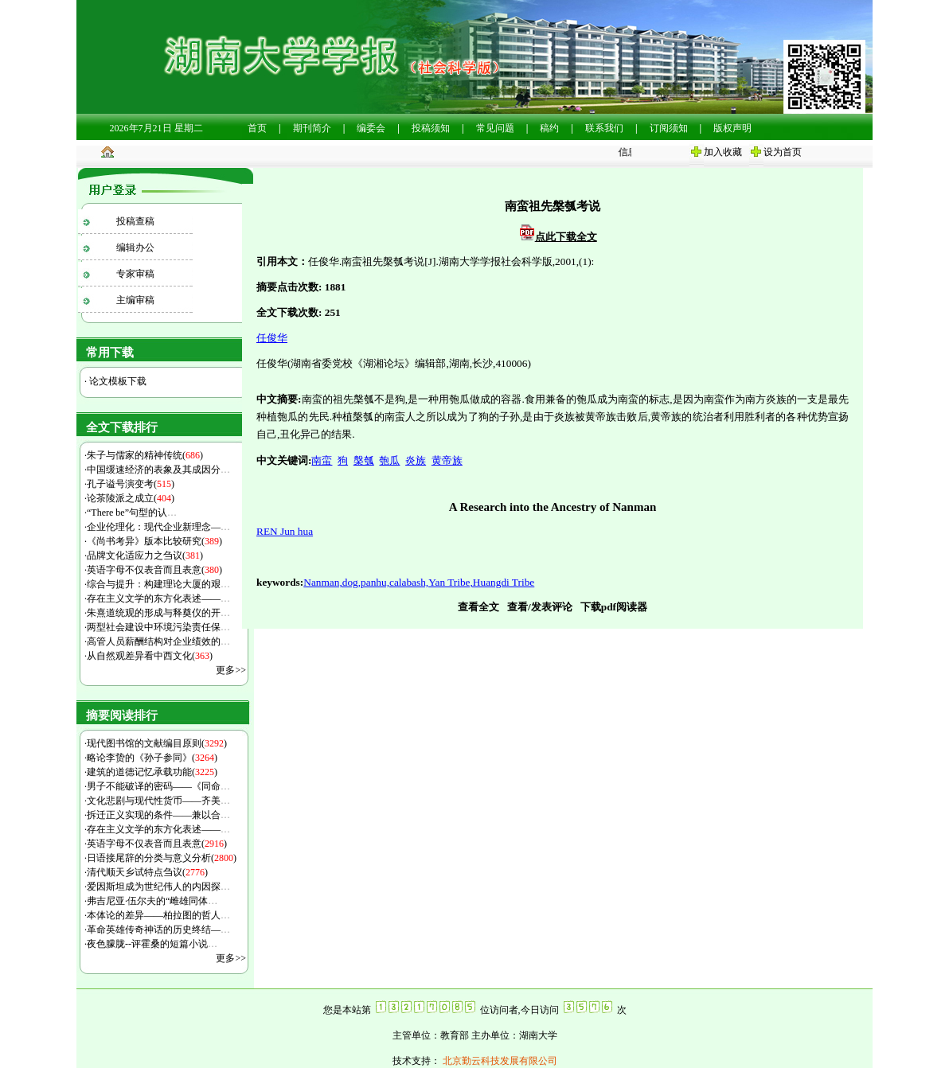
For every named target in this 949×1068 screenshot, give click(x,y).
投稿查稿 (135, 221)
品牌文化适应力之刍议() (145, 555)
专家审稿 (135, 273)
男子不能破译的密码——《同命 (158, 786)
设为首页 (782, 152)
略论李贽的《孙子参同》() (152, 757)
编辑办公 (135, 247)
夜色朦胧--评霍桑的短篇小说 (152, 943)
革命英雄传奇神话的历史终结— (158, 929)
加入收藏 (723, 152)
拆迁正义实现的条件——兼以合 (158, 814)
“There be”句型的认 (132, 512)
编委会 (371, 128)
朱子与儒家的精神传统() (145, 455)
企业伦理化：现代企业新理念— (158, 526)
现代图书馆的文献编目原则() (157, 743)
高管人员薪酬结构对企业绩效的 (158, 641)
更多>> (231, 670)
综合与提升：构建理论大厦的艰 (158, 584)
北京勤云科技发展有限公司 (498, 1060)
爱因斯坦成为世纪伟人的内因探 (158, 886)
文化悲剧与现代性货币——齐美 (158, 800)
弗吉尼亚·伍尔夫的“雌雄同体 (152, 900)
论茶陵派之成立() (130, 498)
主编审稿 (135, 300)
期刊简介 (312, 128)
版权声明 (732, 128)
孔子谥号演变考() (130, 483)
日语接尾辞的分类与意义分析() (161, 857)
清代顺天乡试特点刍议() (147, 872)
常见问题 (495, 128)
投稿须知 (431, 128)
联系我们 (604, 128)
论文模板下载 (116, 381)
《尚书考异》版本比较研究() (154, 541)
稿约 (549, 128)
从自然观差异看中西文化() (150, 655)
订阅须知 (669, 128)
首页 (257, 128)
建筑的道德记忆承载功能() (152, 772)
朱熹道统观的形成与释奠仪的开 (158, 612)
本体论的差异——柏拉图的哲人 (158, 915)
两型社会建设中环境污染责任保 (158, 627)
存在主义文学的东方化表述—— (158, 598)
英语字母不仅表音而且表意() (154, 569)
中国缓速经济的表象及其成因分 (158, 469)
